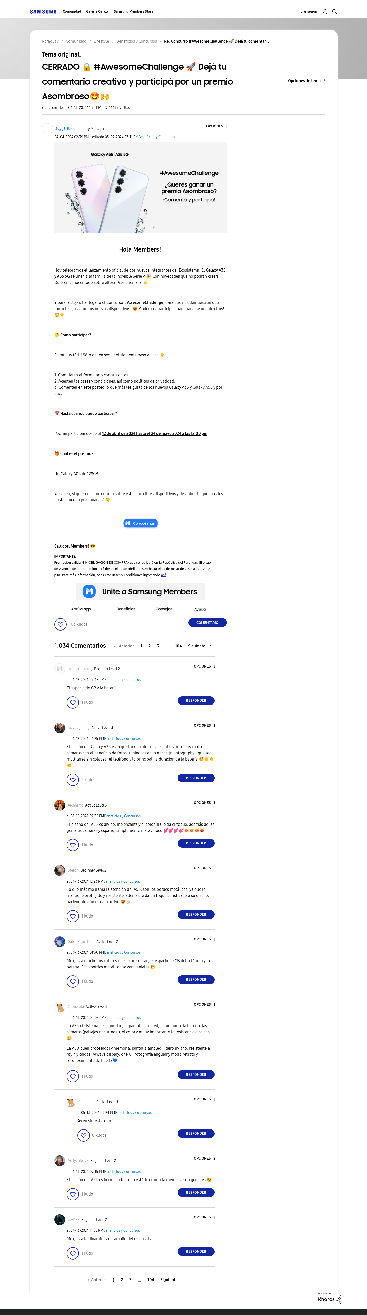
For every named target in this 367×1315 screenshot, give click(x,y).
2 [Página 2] (149, 646)
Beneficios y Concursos (156, 137)
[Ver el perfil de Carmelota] (76, 1007)
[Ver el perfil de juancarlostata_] (80, 669)
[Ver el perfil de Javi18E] (74, 1220)
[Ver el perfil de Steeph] (73, 870)
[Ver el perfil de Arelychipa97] (78, 1161)
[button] (218, 126)
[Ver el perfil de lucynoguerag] (79, 728)
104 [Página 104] (178, 646)
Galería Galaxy (97, 11)
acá (163, 574)
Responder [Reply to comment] (196, 700)
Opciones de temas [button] (305, 80)
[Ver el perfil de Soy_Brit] (62, 129)
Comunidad (72, 11)
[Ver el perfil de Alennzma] (75, 805)
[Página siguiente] (200, 646)
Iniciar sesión (306, 11)
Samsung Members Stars (133, 11)
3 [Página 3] (158, 646)
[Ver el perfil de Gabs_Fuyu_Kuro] (81, 942)
